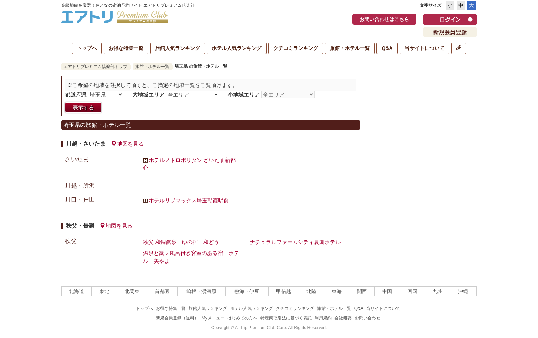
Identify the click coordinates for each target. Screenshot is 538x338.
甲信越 (283, 291)
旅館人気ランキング (177, 48)
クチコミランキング (295, 48)
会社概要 (343, 318)
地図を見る (127, 144)
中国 (387, 291)
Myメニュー (213, 318)
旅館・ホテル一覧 (350, 48)
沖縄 (463, 291)
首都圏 (162, 291)
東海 (337, 291)
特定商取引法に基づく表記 (286, 318)
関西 (362, 291)
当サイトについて (424, 48)
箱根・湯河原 (201, 291)
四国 (412, 291)
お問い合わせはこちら (384, 19)
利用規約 (323, 318)
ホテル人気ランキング (237, 48)
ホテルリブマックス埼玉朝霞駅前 (189, 200)
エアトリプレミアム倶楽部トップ (95, 66)
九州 (438, 291)
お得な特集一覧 (126, 48)
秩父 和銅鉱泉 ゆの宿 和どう (181, 242)
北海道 (76, 291)
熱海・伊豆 (246, 291)
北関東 (132, 291)
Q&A (386, 48)
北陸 (311, 291)
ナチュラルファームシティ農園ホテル (295, 242)
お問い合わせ (367, 318)
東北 (104, 291)
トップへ (87, 48)
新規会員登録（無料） (177, 318)
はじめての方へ (242, 318)
